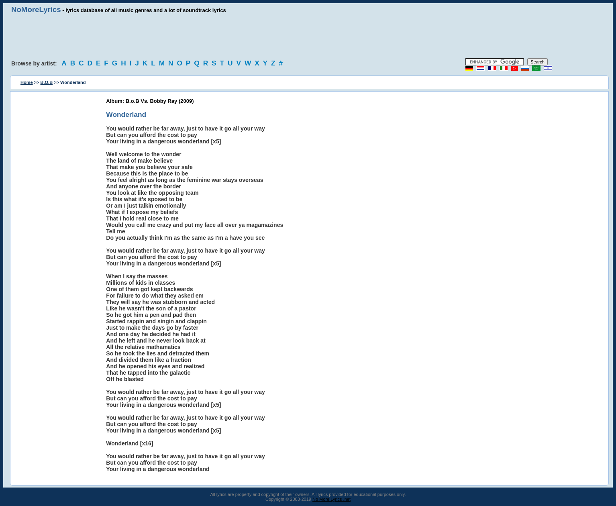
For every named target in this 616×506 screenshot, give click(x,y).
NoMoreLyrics (36, 9)
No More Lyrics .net (331, 499)
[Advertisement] (308, 36)
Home (26, 82)
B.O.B (47, 82)
